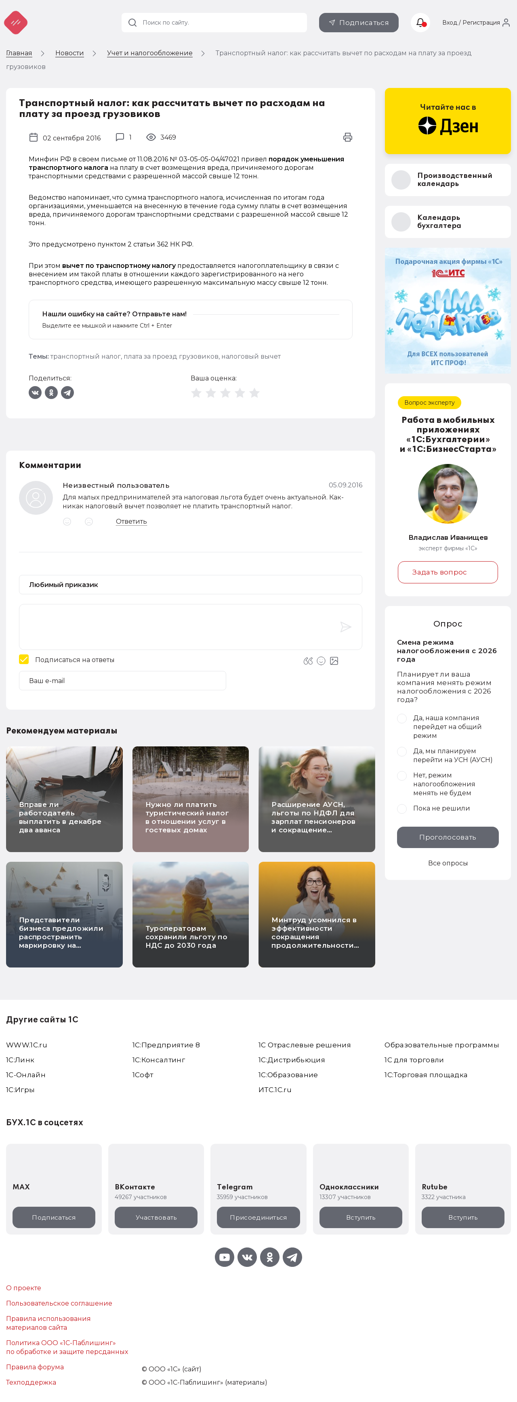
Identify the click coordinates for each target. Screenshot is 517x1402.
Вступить (360, 1217)
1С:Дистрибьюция (291, 1060)
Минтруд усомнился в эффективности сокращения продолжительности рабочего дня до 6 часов (314, 941)
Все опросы (448, 863)
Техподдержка (31, 1382)
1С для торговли (414, 1060)
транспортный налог (85, 356)
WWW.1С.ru (26, 1045)
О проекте (23, 1288)
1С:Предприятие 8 (166, 1045)
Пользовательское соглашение (59, 1303)
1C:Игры (20, 1090)
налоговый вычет (251, 356)
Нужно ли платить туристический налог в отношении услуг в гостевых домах (187, 817)
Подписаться (364, 23)
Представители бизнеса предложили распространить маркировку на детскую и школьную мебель (61, 941)
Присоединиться (258, 1217)
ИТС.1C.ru (275, 1090)
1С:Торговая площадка (426, 1075)
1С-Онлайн (26, 1075)
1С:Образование (288, 1075)
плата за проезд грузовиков (171, 356)
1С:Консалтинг (158, 1060)
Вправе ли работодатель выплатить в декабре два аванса (60, 817)
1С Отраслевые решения (304, 1045)
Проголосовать (447, 837)
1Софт (142, 1075)
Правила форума (35, 1367)
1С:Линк (20, 1060)
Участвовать (156, 1217)
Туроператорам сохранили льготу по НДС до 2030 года (186, 936)
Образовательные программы (442, 1045)
